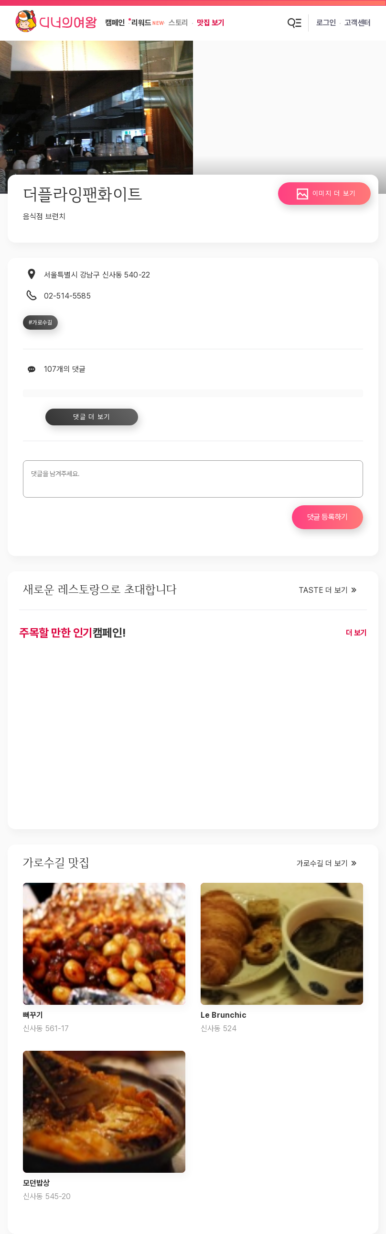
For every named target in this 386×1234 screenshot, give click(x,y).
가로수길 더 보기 (322, 863)
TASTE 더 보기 (323, 590)
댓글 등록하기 (327, 517)
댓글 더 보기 (88, 417)
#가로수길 (40, 322)
